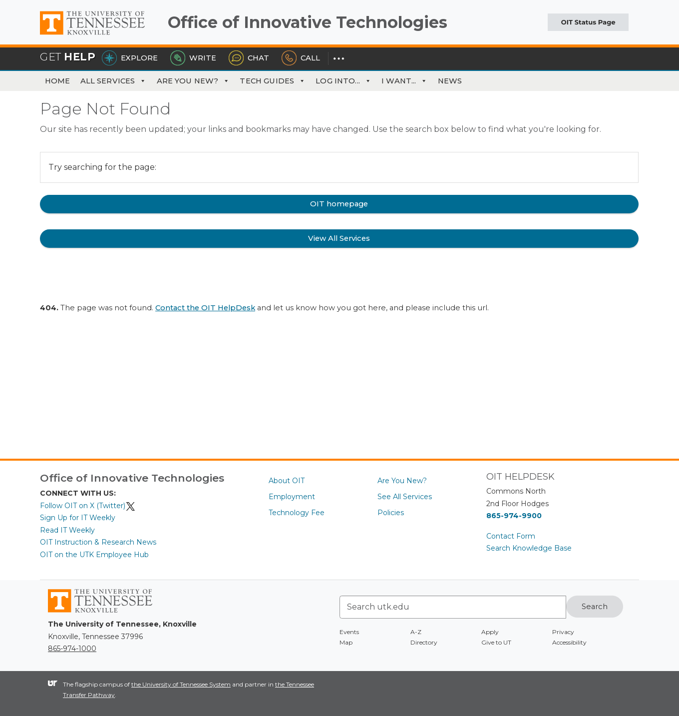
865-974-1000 (72, 648)
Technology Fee (297, 512)
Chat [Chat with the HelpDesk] (249, 57)
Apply (490, 632)
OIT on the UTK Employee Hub (94, 554)
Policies (390, 512)
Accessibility (569, 642)
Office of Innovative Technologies (307, 22)
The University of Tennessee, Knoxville (100, 35)
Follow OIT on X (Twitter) (88, 505)
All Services (113, 81)
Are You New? (193, 81)
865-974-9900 (514, 515)
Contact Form (510, 536)
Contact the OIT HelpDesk (205, 307)
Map (346, 642)
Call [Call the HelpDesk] (301, 57)
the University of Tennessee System (181, 684)
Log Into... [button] (343, 81)
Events (349, 632)
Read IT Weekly (67, 530)
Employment (292, 496)
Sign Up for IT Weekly (77, 517)
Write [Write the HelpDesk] (193, 57)
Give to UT (496, 642)
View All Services (339, 238)
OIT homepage (339, 203)
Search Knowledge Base (529, 548)
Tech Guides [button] (273, 81)
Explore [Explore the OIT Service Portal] (130, 57)
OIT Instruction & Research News (98, 542)
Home (57, 80)
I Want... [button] (404, 81)
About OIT (287, 480)
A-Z (415, 632)
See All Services (404, 496)
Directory (423, 642)
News (450, 80)
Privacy (563, 632)
